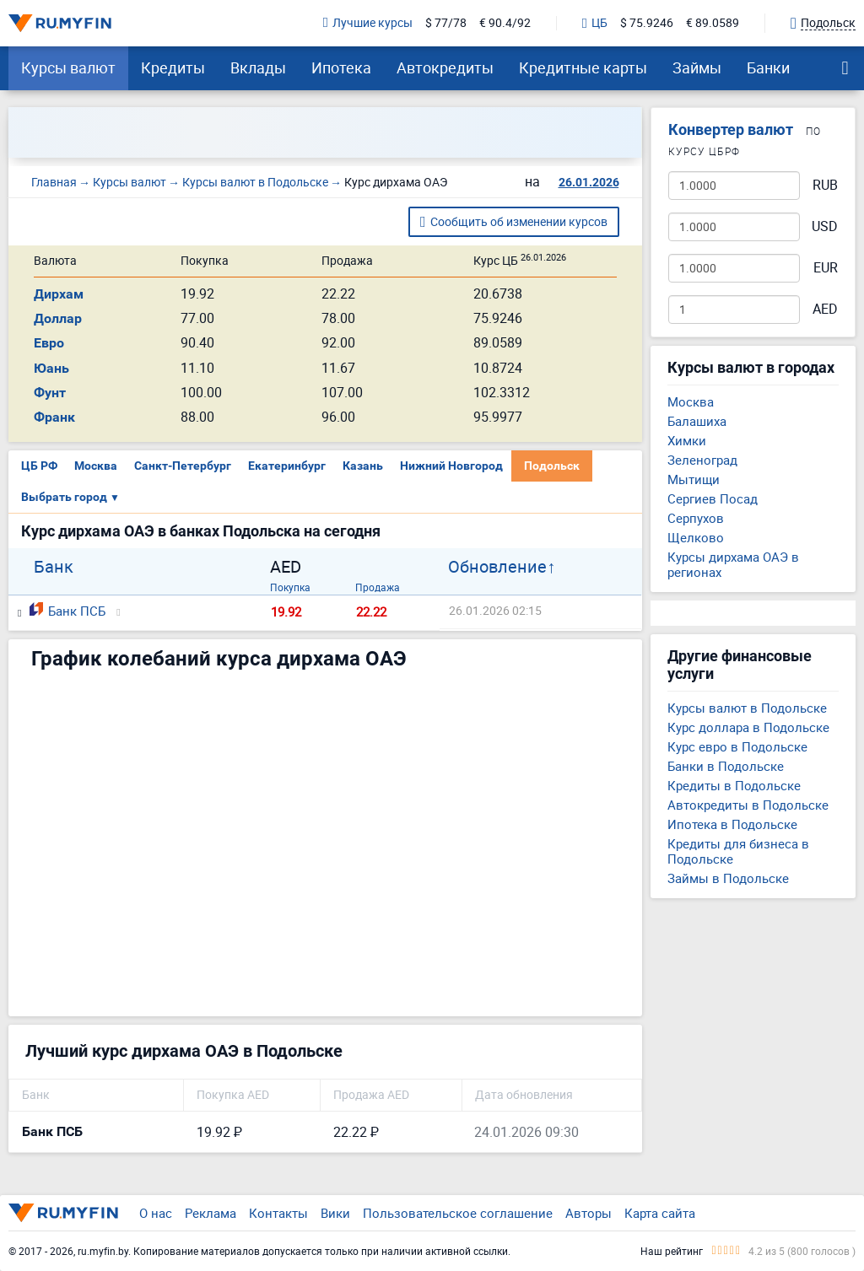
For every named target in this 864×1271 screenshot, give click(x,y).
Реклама (210, 1212)
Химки (686, 440)
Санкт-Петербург (182, 465)
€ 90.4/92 (505, 23)
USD (825, 226)
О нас (155, 1212)
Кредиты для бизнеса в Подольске (738, 851)
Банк (53, 567)
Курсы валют (68, 67)
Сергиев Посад (712, 498)
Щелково (695, 537)
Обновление (497, 567)
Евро (49, 343)
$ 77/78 (446, 23)
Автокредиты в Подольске (748, 804)
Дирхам (59, 294)
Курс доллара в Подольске (748, 727)
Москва (95, 465)
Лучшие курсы (368, 23)
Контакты (278, 1212)
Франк (54, 417)
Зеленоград (702, 459)
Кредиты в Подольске (734, 785)
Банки (768, 67)
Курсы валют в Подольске (747, 707)
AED (825, 309)
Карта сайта (659, 1212)
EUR (825, 268)
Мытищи (693, 479)
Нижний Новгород (451, 465)
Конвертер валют (730, 129)
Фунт (50, 393)
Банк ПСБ (67, 610)
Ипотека (341, 67)
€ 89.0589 (712, 23)
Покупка (290, 587)
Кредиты (173, 67)
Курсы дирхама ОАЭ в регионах (733, 564)
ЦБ (595, 23)
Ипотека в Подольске (732, 824)
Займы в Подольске (728, 878)
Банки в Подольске (725, 765)
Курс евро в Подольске (737, 746)
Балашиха (696, 420)
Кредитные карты (583, 67)
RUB (825, 185)
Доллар (58, 318)
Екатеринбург (287, 465)
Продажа (377, 587)
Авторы (588, 1212)
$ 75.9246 (646, 23)
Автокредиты (445, 67)
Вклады (258, 67)
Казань (363, 465)
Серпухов (695, 517)
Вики (335, 1212)
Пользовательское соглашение (458, 1212)
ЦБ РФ (39, 465)
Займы (696, 67)
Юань (51, 368)
